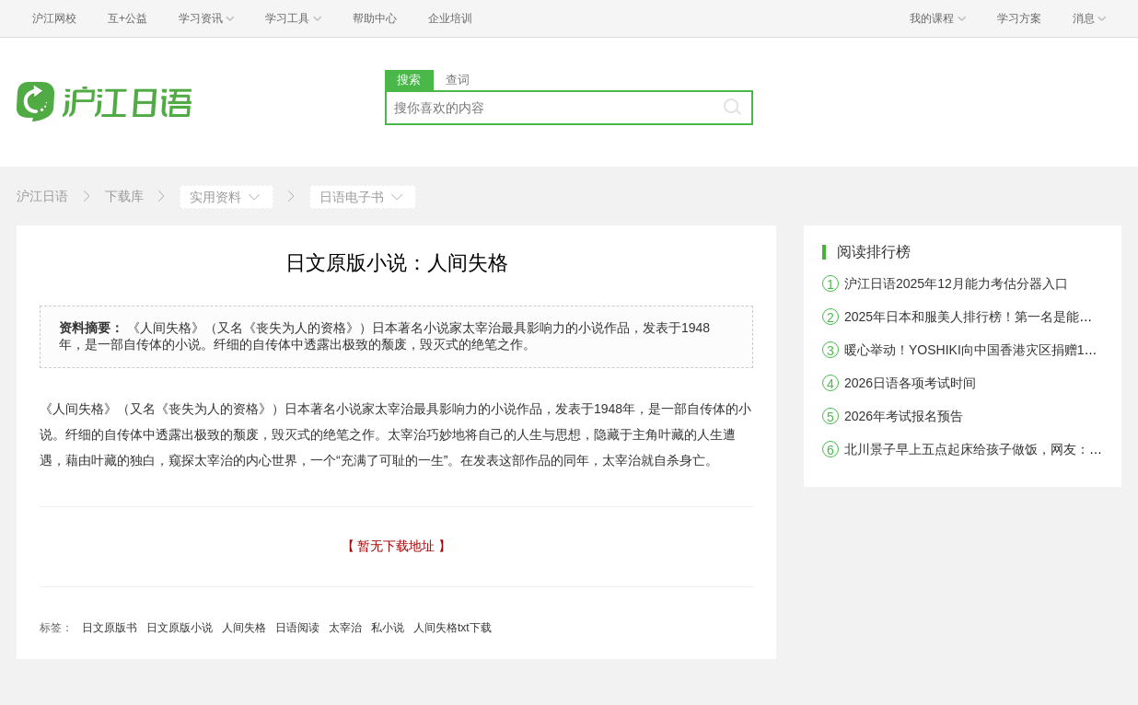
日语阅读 (297, 627)
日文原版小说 (179, 627)
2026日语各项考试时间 (910, 383)
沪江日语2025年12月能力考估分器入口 (956, 283)
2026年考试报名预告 (903, 416)
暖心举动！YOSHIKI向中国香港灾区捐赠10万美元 (987, 349)
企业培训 (450, 18)
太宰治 (345, 627)
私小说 (387, 627)
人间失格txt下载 (452, 627)
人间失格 (244, 627)
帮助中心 (375, 18)
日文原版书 (109, 627)
